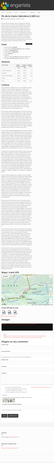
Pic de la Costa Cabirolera (14, 337)
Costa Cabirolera (33, 336)
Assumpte (4, 366)
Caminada (33, 337)
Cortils (27, 336)
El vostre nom (4, 344)
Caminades (39, 337)
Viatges (32, 12)
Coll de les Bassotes (20, 336)
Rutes (16, 12)
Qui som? (9, 12)
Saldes (29, 337)
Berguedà (6, 336)
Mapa (38, 12)
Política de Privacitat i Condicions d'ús (9, 448)
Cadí (10, 336)
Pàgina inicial (4, 359)
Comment (4, 373)
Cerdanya (13, 336)
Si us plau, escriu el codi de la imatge (12, 404)
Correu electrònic (5, 351)
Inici (3, 12)
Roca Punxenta (23, 337)
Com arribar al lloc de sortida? (9, 316)
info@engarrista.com (14, 437)
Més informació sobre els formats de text (40, 387)
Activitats (23, 12)
